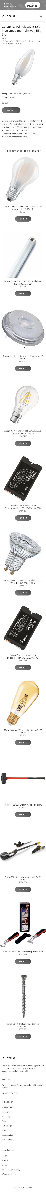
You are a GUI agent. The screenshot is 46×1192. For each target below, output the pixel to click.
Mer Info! (11, 110)
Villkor (4, 1165)
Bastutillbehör (8, 1107)
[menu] (41, 16)
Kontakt (5, 1160)
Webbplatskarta (9, 1174)
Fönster (5, 1112)
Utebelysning (7, 1135)
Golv (4, 1121)
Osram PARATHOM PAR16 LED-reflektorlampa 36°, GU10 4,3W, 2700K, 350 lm (23, 581)
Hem (4, 38)
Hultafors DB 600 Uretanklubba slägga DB (23, 805)
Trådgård (6, 1130)
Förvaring (6, 1116)
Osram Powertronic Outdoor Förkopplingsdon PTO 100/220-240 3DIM (23, 506)
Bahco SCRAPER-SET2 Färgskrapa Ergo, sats (23, 951)
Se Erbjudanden (32, 5)
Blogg (4, 1156)
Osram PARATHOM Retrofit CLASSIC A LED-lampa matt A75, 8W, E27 (23, 207)
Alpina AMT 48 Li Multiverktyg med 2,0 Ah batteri (23, 878)
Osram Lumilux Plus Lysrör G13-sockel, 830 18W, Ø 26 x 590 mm (23, 282)
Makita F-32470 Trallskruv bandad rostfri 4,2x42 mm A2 (23, 1025)
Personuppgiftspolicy (11, 1169)
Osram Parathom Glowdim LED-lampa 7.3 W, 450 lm (23, 357)
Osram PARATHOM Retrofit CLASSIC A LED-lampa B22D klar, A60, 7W (23, 432)
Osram (27, 93)
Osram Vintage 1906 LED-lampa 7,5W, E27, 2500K (23, 731)
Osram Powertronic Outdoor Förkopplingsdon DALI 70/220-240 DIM (23, 656)
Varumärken (18, 93)
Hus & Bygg (7, 1126)
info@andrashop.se (10, 1093)
